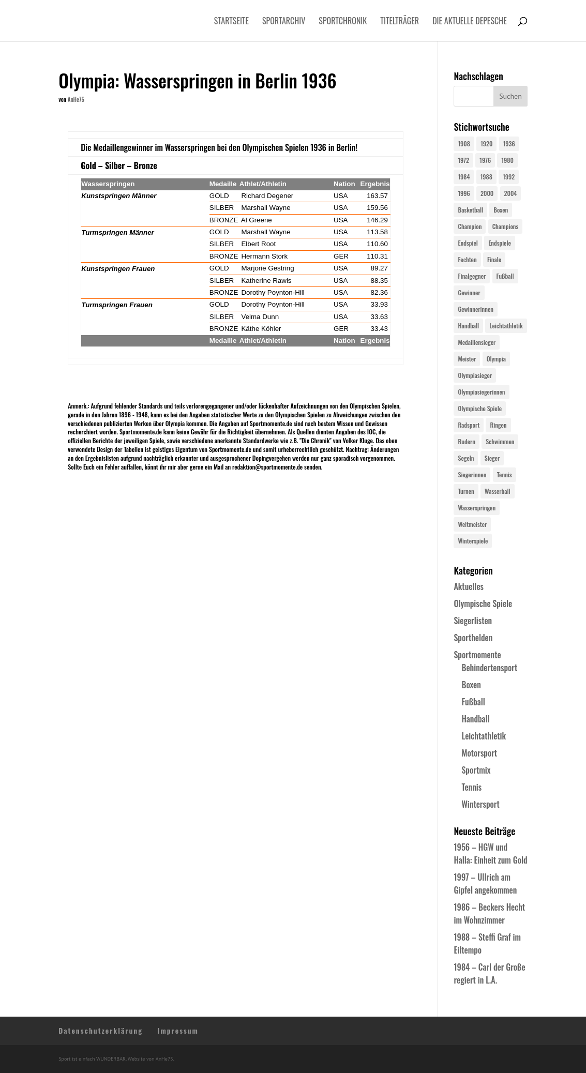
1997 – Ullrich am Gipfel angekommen (485, 883)
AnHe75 (76, 99)
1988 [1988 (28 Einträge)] (486, 176)
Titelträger (399, 22)
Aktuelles (468, 586)
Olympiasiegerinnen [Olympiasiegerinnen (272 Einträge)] (481, 391)
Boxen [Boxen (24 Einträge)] (500, 209)
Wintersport (480, 804)
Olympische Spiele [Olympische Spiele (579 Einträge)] (480, 408)
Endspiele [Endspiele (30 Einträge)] (499, 242)
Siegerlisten (473, 620)
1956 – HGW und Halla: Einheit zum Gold (490, 853)
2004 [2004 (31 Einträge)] (510, 193)
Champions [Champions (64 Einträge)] (505, 226)
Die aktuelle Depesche (469, 22)
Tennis (471, 787)
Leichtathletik (483, 736)
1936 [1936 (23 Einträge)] (509, 143)
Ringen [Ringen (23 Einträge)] (498, 424)
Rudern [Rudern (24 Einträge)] (466, 441)
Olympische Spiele (483, 603)
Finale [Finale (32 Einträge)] (494, 259)
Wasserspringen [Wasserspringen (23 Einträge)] (476, 507)
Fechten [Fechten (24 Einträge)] (467, 259)
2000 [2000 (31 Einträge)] (486, 193)
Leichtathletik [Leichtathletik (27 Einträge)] (505, 325)
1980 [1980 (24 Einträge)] (507, 160)
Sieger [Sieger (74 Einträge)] (492, 458)
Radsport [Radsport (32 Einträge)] (468, 424)
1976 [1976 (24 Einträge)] (485, 160)
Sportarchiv (283, 22)
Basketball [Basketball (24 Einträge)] (470, 209)
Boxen (470, 684)
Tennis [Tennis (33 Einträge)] (504, 474)
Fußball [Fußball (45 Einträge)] (505, 275)
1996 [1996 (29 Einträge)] (464, 193)
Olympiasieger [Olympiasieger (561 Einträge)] (475, 375)
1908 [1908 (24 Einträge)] (464, 143)
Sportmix (475, 770)
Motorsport (479, 753)
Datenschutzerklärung (100, 1030)
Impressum (178, 1030)
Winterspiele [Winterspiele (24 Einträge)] (473, 540)
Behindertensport (489, 667)
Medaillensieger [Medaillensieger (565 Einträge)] (476, 342)
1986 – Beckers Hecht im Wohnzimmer (489, 913)
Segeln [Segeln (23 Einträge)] (466, 458)
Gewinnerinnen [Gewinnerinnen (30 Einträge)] (475, 309)
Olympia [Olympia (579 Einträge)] (496, 358)
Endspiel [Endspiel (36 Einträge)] (467, 242)
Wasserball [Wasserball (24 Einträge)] (497, 491)
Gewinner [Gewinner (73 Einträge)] (469, 292)
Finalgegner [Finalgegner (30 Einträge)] (472, 275)
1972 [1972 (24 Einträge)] (463, 160)
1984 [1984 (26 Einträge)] (464, 176)
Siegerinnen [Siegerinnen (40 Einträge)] (472, 474)
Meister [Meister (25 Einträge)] (467, 358)
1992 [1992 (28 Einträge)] (509, 176)
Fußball (473, 702)
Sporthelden (473, 637)
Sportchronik (343, 22)
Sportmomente (477, 654)
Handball (475, 719)
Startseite (231, 22)
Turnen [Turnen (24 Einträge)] (466, 491)
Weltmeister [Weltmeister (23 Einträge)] (472, 524)
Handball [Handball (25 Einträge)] (468, 325)
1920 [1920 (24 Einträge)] (486, 143)
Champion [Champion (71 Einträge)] (470, 226)
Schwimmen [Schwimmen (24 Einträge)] (500, 441)
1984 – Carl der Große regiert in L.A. (489, 973)
